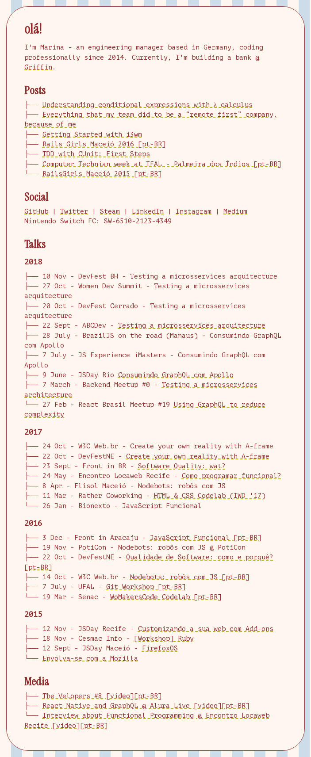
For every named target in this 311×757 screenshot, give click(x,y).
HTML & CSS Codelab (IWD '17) (209, 496)
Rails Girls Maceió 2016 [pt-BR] (104, 144)
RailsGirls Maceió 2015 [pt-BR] (102, 174)
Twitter (74, 211)
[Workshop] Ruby (164, 638)
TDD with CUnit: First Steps (96, 154)
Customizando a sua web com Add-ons (205, 629)
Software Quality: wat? (182, 466)
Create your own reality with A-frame (197, 456)
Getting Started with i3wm (92, 134)
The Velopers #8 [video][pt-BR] (102, 696)
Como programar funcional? (231, 476)
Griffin (38, 67)
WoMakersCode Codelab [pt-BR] (166, 597)
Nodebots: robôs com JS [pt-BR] (190, 577)
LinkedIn (148, 211)
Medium (235, 211)
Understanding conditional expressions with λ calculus (147, 105)
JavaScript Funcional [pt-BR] (205, 538)
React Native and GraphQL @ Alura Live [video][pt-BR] (146, 706)
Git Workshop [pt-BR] (146, 587)
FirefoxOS (160, 648)
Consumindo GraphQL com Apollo (176, 375)
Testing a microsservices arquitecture (191, 325)
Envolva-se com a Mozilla (90, 658)
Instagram (193, 211)
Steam (110, 211)
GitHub (36, 211)
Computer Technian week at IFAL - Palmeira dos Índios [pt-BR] (161, 164)
